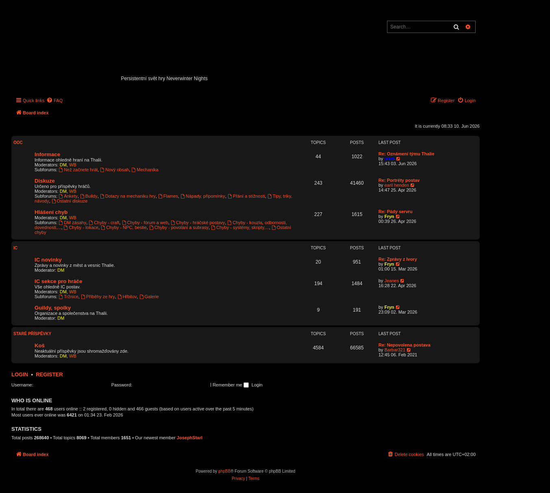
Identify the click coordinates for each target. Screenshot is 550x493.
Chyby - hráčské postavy (198, 222)
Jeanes (392, 280)
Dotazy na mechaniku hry (128, 196)
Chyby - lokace (81, 227)
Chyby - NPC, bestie (124, 227)
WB (72, 164)
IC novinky (48, 260)
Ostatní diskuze (70, 201)
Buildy (89, 196)
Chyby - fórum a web (145, 222)
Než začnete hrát (78, 169)
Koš (40, 345)
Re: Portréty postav (399, 180)
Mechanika (145, 169)
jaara (390, 158)
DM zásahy (72, 222)
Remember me (231, 384)
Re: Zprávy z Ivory (397, 259)
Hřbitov (127, 296)
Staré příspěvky (32, 334)
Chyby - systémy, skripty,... (240, 227)
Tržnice (68, 296)
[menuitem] (54, 100)
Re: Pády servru (395, 211)
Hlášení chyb (51, 212)
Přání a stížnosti (246, 196)
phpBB (224, 471)
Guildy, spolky (53, 308)
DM (63, 164)
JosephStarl (189, 437)
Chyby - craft (104, 222)
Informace (47, 154)
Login (19, 374)
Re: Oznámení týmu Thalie (406, 153)
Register (49, 374)
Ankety (68, 196)
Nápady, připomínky (202, 196)
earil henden (397, 185)
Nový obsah (114, 169)
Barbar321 (395, 349)
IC (15, 248)
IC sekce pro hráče (58, 281)
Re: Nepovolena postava (404, 344)
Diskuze (45, 181)
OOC (18, 142)
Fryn (389, 216)
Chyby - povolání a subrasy (179, 227)
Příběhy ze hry (98, 296)
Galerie (149, 296)
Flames (168, 196)
